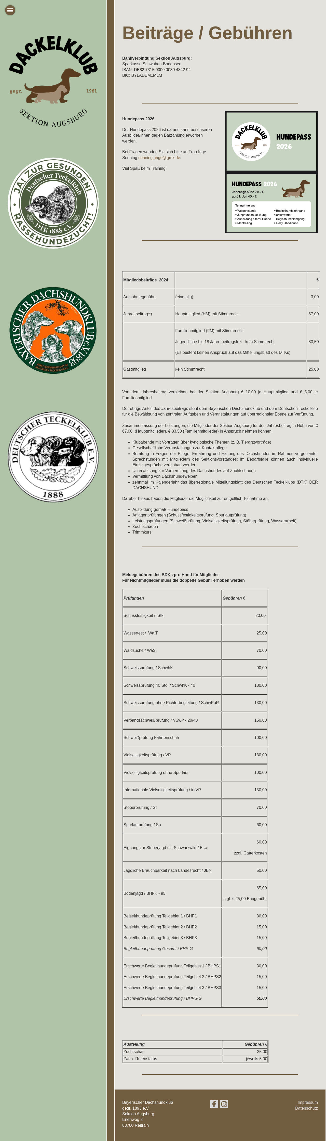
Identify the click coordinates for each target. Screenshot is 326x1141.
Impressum (308, 1102)
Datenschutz (306, 1108)
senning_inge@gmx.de (159, 157)
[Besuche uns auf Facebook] (214, 1105)
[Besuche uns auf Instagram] (224, 1105)
